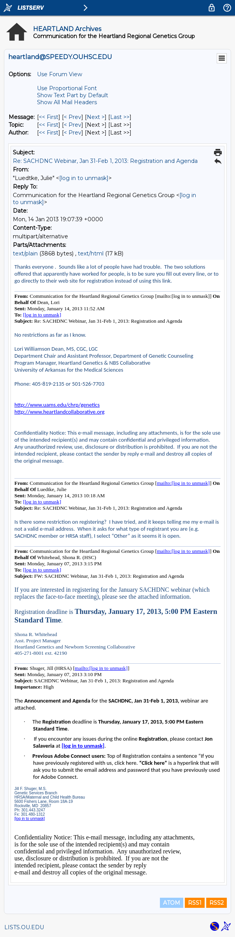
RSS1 (195, 902)
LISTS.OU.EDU (24, 927)
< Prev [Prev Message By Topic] (72, 124)
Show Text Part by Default (72, 95)
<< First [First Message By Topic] (48, 124)
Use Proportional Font (67, 88)
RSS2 (216, 902)
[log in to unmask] (84, 178)
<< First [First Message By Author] (48, 132)
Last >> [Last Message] (120, 117)
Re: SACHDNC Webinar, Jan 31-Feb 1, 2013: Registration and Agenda (105, 160)
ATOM (171, 902)
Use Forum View (59, 74)
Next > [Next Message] (96, 117)
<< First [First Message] (48, 117)
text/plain (25, 253)
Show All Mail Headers (67, 102)
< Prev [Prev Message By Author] (72, 132)
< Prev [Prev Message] (72, 117)
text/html (90, 253)
